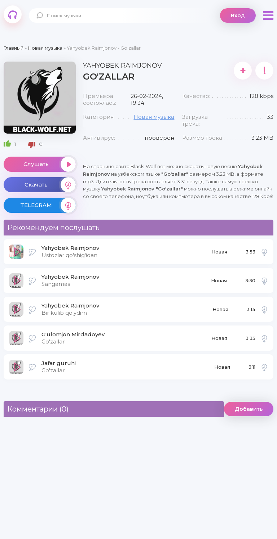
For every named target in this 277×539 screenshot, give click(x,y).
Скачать (50, 184)
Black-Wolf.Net (13, 14)
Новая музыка (153, 116)
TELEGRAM (48, 205)
